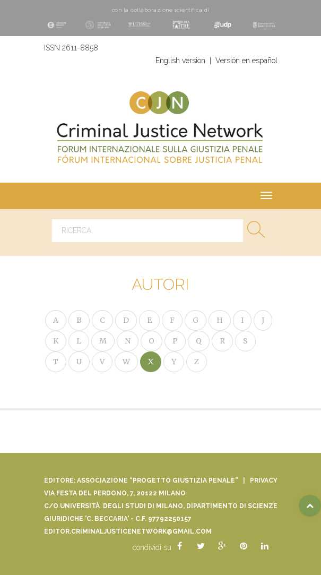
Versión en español (246, 60)
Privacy (263, 480)
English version (180, 60)
